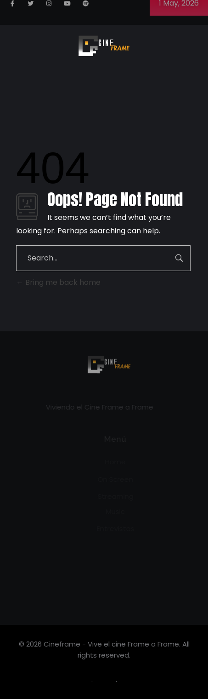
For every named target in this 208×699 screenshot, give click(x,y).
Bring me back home (58, 282)
